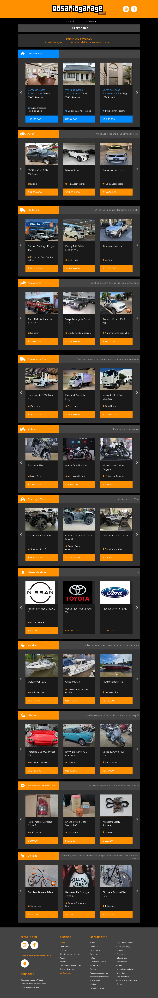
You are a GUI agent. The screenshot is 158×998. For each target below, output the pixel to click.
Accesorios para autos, (101, 785)
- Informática (121, 962)
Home (62, 943)
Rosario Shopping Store (75, 904)
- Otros (119, 984)
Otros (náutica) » (130, 645)
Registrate (90, 21)
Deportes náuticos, (111, 645)
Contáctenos (65, 973)
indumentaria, (131, 855)
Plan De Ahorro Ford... (115, 608)
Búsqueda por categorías (70, 965)
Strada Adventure (112, 246)
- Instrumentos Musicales (126, 980)
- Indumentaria (122, 977)
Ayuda (62, 958)
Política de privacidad (69, 969)
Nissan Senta (36, 622)
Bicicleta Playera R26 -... (41, 892)
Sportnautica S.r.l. (38, 549)
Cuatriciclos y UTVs (98, 962)
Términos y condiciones (70, 954)
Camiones (94, 954)
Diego (32, 183)
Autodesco (72, 762)
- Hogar (119, 965)
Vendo (107, 260)
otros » (135, 858)
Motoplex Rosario (75, 476)
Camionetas (95, 950)
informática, (91, 855)
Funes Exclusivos (38, 762)
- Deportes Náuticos (124, 943)
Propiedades (95, 980)
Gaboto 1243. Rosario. (77, 93)
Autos (92, 943)
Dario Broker (36, 692)
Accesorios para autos (99, 973)
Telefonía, (67, 855)
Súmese (63, 950)
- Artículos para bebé (125, 969)
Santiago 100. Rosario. (115, 93)
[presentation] (21, 92)
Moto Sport (35, 476)
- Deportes (120, 973)
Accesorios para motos (125, 785)
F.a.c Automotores (113, 183)
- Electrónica (121, 958)
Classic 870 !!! (72, 681)
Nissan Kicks (72, 170)
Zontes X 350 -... (37, 465)
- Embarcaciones (97, 988)
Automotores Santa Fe (116, 333)
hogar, (102, 855)
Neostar (33, 333)
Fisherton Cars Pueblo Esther (41, 258)
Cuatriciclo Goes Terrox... (41, 535)
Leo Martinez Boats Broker (76, 691)
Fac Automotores (112, 170)
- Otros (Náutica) (123, 946)
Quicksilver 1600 (37, 681)
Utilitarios (94, 946)
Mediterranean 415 (113, 681)
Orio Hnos (71, 260)
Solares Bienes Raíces (78, 110)
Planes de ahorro (97, 965)
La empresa (65, 946)
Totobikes (34, 906)
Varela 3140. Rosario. (39, 93)
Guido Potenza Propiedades (37, 109)
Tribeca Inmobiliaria (114, 110)
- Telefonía (120, 954)
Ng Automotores (75, 183)
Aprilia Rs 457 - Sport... (77, 465)
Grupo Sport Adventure (73, 547)
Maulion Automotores (78, 333)
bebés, (110, 855)
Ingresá (69, 21)
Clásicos (93, 969)
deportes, (119, 855)
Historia (63, 962)
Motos (92, 958)
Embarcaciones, (92, 645)
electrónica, (78, 855)
